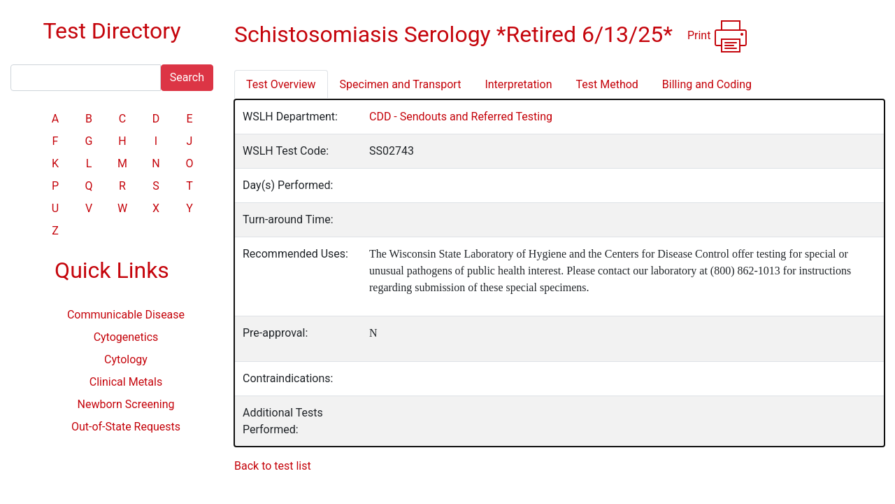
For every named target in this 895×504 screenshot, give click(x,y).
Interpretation (518, 84)
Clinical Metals (126, 381)
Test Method (606, 84)
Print (717, 36)
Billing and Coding (707, 84)
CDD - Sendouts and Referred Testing (460, 116)
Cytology (126, 359)
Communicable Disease (126, 314)
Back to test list (272, 465)
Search (187, 77)
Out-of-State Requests (125, 426)
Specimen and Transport (400, 84)
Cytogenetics (126, 337)
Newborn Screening (126, 404)
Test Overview (281, 84)
